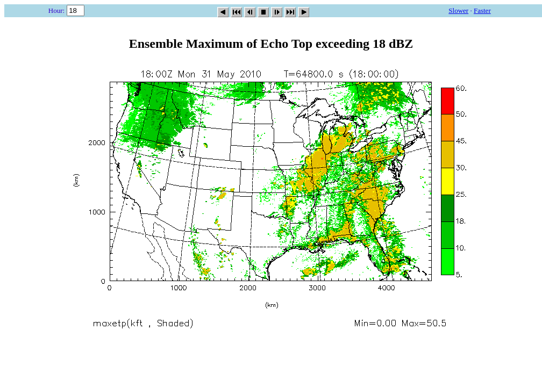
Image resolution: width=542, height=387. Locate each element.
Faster (482, 10)
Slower (458, 10)
